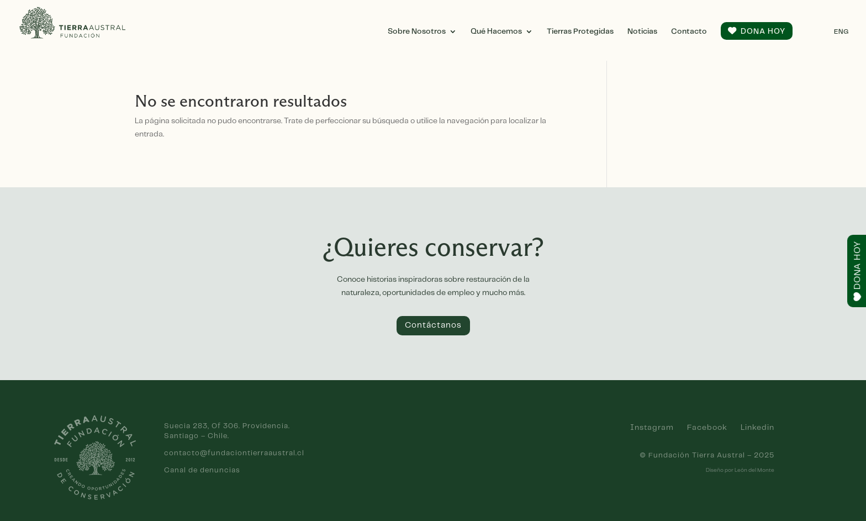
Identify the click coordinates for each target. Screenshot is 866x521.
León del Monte (754, 470)
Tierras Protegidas (580, 31)
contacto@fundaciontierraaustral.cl (234, 453)
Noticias (642, 31)
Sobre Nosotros (417, 31)
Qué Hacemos (496, 31)
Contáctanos (433, 325)
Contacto (689, 31)
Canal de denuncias (202, 470)
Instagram (652, 427)
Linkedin (757, 427)
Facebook (707, 427)
